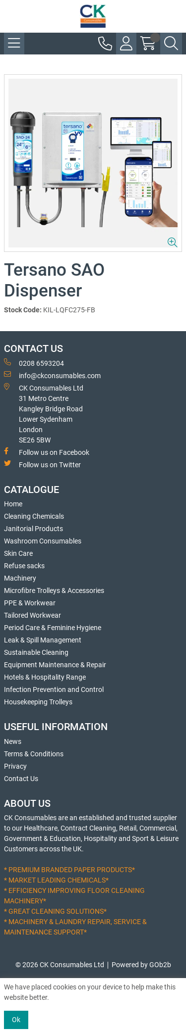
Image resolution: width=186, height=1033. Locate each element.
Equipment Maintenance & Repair (55, 665)
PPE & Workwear (30, 603)
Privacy (15, 766)
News (12, 741)
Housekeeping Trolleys (38, 702)
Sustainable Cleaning (36, 652)
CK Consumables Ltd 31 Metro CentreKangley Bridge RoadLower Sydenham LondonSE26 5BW (43, 413)
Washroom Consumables (42, 541)
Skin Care (18, 553)
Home (13, 504)
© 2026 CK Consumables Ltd (59, 965)
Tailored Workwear (32, 615)
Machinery (20, 578)
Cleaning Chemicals (34, 516)
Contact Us (21, 779)
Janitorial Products (33, 529)
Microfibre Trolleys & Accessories (54, 590)
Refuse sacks (24, 566)
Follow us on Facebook (46, 451)
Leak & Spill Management (42, 640)
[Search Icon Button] (171, 43)
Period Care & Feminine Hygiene (52, 628)
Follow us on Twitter (42, 464)
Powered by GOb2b (141, 965)
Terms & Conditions (33, 754)
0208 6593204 (34, 362)
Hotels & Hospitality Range (45, 677)
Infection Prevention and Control (54, 689)
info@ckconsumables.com (52, 375)
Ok (16, 1020)
